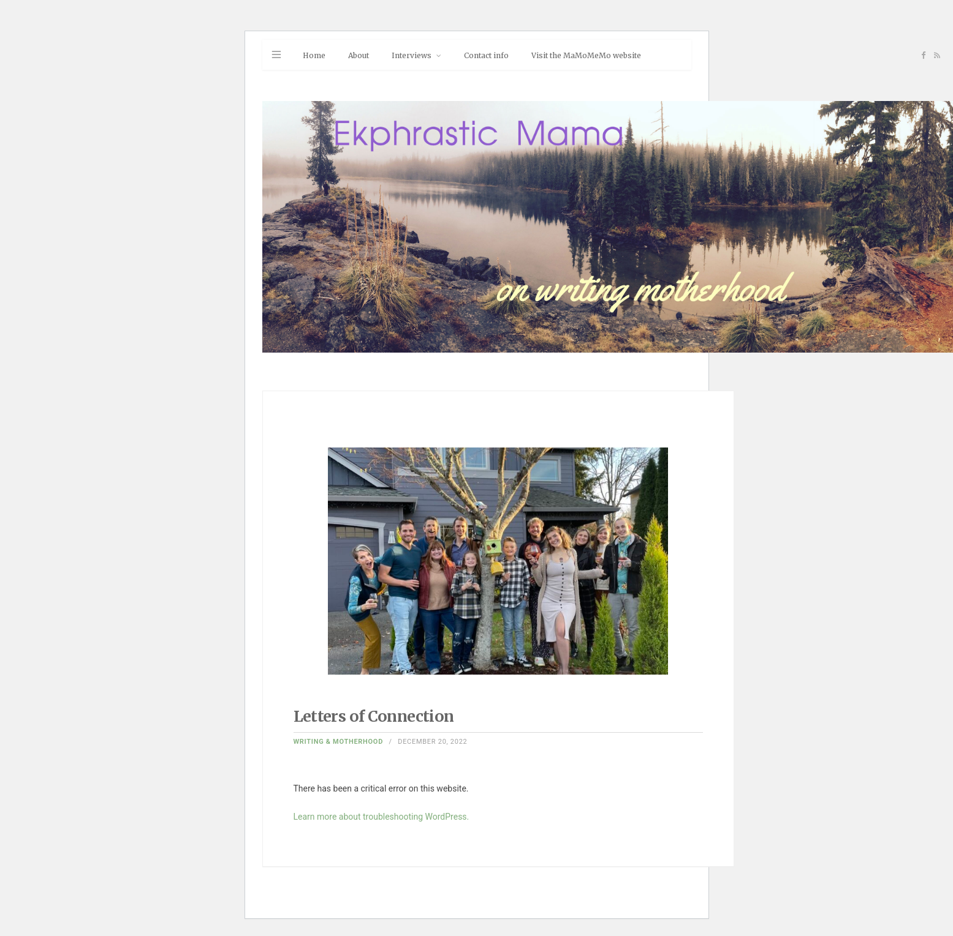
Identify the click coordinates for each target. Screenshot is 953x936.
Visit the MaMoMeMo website (586, 55)
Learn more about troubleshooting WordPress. (381, 817)
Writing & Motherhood (339, 742)
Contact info (486, 55)
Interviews (411, 55)
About (358, 55)
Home (314, 55)
